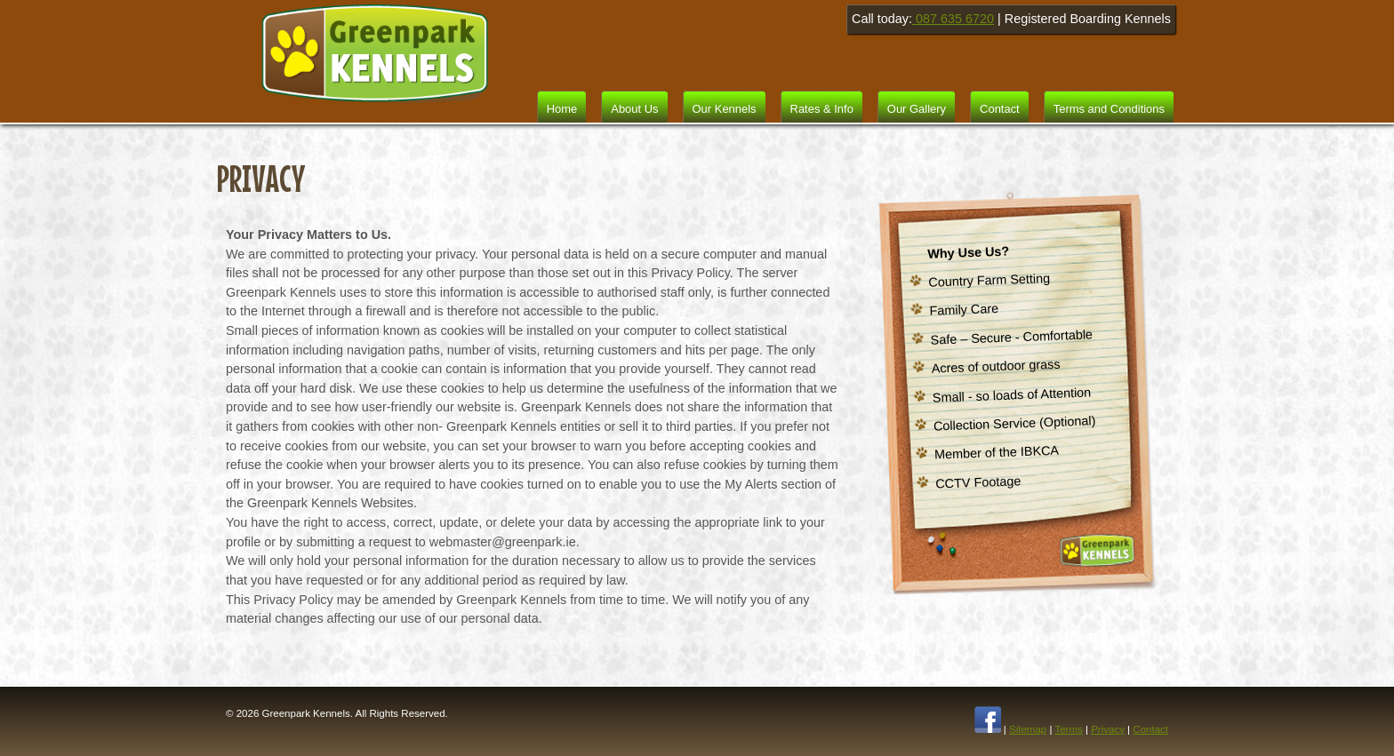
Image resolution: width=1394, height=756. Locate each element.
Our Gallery (916, 108)
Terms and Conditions (1109, 108)
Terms (1068, 729)
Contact (1000, 108)
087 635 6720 (953, 19)
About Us (634, 108)
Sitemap (1027, 729)
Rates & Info (821, 108)
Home (562, 108)
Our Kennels (725, 108)
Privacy (1108, 729)
